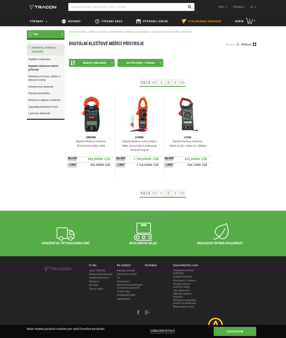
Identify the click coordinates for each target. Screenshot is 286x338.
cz (251, 6)
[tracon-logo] (43, 7)
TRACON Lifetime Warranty (182, 295)
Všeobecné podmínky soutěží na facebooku (184, 301)
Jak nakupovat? (181, 290)
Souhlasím (235, 331)
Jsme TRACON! (97, 270)
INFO (221, 6)
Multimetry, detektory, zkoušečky (129, 31)
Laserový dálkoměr (39, 113)
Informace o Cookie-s (184, 280)
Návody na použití (127, 274)
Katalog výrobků (126, 270)
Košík (239, 21)
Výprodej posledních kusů (43, 106)
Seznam (230, 44)
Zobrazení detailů (162, 331)
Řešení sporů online (183, 306)
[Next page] (175, 82)
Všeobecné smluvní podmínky (183, 272)
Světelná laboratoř (99, 277)
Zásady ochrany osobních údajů (181, 285)
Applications (123, 298)
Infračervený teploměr (40, 86)
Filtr (36, 34)
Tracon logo (123, 291)
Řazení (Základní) (92, 62)
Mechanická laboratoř (100, 274)
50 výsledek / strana (143, 62)
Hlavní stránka (78, 31)
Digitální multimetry (39, 59)
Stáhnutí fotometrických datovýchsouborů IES (130, 286)
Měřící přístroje (99, 31)
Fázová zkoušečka (39, 93)
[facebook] (138, 313)
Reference (94, 281)
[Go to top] (154, 82)
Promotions (123, 281)
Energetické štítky (126, 295)
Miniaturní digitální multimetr (44, 99)
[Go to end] (182, 82)
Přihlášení (238, 6)
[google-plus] (147, 313)
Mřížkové (246, 44)
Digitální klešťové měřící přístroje (43, 67)
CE (118, 277)
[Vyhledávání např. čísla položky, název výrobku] (131, 7)
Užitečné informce (182, 276)
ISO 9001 (94, 285)
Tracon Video (96, 288)
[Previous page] (161, 82)
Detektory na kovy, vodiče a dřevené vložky (44, 78)
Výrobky (36, 21)
